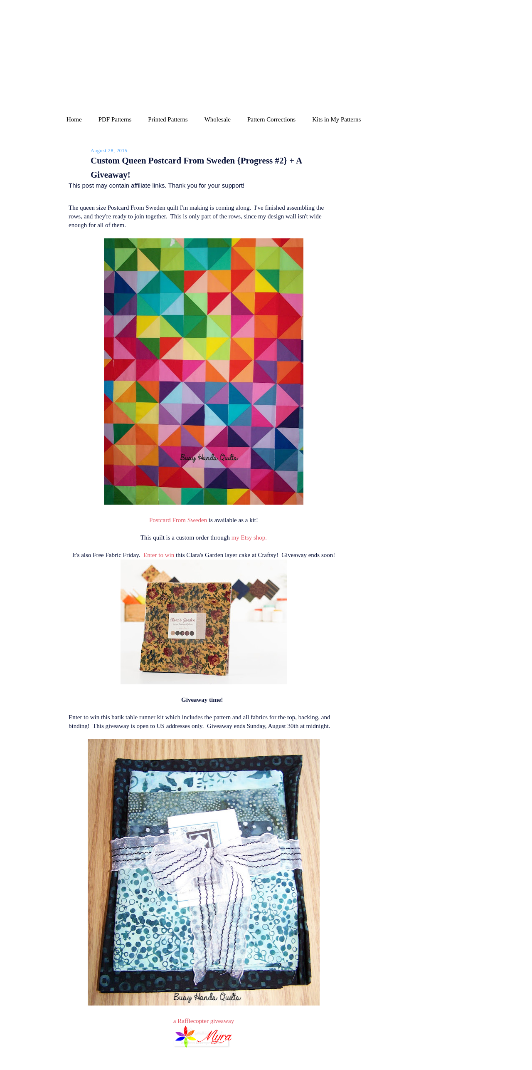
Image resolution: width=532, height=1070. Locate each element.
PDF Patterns (115, 119)
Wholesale (217, 119)
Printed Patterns (167, 119)
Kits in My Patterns (336, 119)
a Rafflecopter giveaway (203, 1021)
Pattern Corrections (271, 119)
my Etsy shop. (249, 537)
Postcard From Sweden (178, 520)
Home (74, 119)
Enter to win (158, 555)
